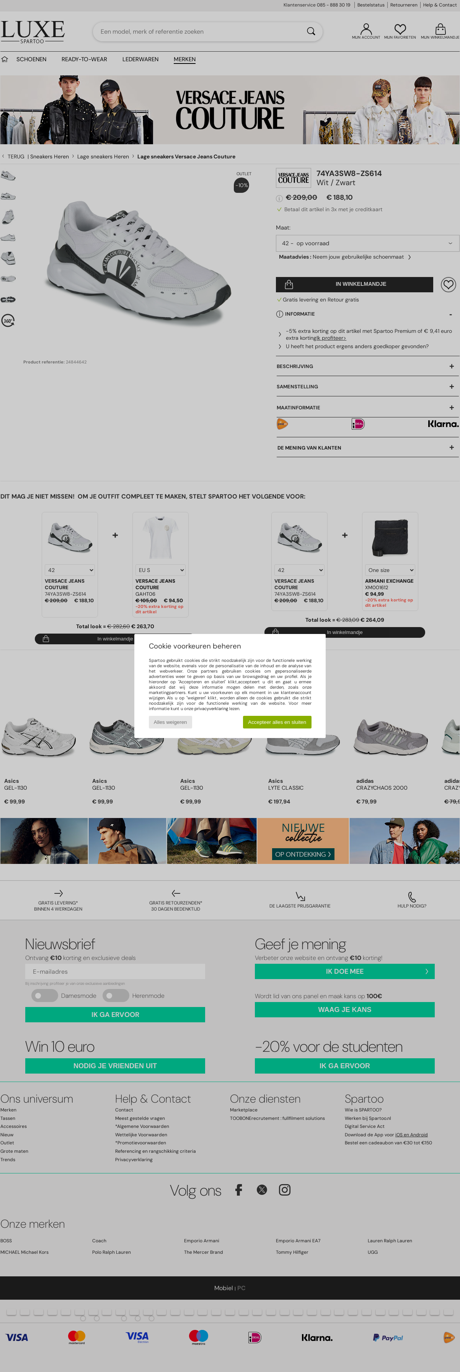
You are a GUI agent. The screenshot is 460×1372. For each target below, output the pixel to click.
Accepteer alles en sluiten (277, 722)
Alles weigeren (170, 722)
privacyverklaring (211, 708)
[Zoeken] (311, 31)
